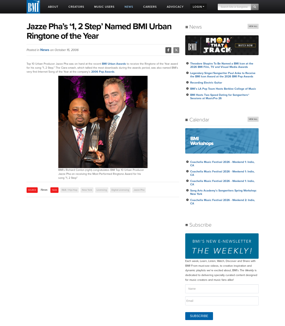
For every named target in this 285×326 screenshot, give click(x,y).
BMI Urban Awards (114, 63)
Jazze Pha (139, 189)
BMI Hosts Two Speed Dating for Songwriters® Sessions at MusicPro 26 (219, 96)
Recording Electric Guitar (206, 82)
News (44, 50)
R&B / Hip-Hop (69, 189)
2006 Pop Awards (102, 71)
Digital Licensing (120, 189)
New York (87, 189)
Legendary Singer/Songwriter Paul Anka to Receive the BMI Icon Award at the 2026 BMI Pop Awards (222, 74)
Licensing (102, 189)
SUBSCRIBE (199, 316)
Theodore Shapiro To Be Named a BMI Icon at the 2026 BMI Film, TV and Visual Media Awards (221, 65)
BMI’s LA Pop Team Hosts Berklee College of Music (223, 88)
